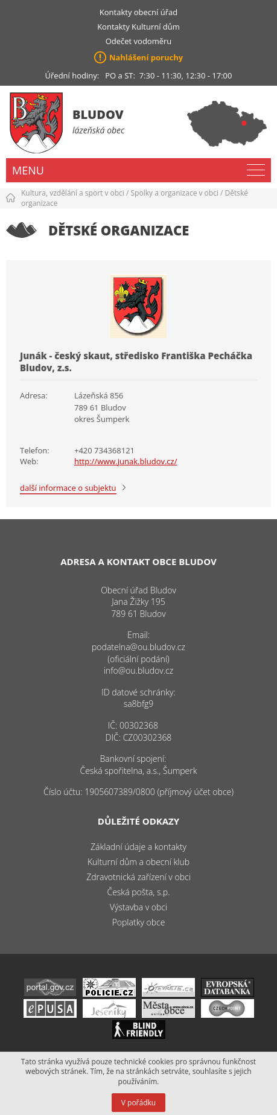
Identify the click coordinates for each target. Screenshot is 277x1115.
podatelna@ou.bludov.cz (138, 647)
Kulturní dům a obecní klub (138, 861)
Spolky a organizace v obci (174, 193)
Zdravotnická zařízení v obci (138, 877)
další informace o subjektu (68, 487)
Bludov (98, 114)
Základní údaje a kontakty (138, 846)
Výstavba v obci (138, 907)
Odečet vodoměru (139, 41)
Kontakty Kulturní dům (138, 26)
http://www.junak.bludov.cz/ (125, 461)
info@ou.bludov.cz (138, 670)
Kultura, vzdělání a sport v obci (72, 193)
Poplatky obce (138, 922)
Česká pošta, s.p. (138, 892)
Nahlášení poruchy (146, 57)
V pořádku (138, 1102)
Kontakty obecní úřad (138, 12)
